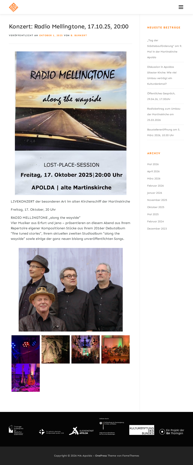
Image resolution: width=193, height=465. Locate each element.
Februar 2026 (155, 185)
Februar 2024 (155, 221)
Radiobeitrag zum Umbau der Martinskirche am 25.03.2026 (163, 114)
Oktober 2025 (155, 207)
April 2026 (153, 171)
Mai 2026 (153, 164)
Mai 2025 (153, 214)
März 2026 (153, 178)
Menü (181, 7)
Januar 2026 (154, 192)
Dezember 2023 (157, 228)
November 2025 (157, 200)
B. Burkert (79, 35)
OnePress (101, 455)
